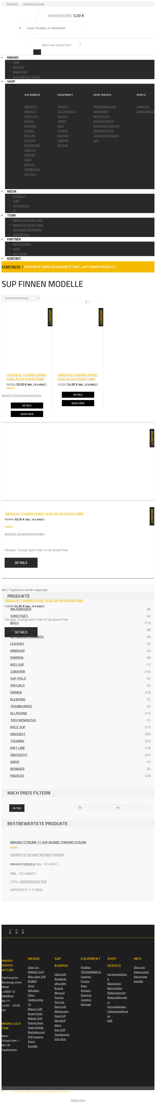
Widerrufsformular (106, 126)
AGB (95, 140)
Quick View (27, 414)
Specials (17, 685)
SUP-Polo (30, 174)
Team (13, 215)
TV (14, 211)
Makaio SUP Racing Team (35, 1020)
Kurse (16, 249)
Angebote (30, 111)
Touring (29, 131)
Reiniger (63, 145)
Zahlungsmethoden (106, 136)
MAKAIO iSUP (20, 72)
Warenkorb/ (66, 15)
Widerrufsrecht (103, 121)
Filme (16, 201)
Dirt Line (29, 136)
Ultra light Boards (27, 636)
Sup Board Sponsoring (27, 230)
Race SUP (29, 140)
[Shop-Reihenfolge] (21, 298)
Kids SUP (29, 165)
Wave (27, 160)
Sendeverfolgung (33, 4)
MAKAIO (8, 1091)
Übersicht (30, 107)
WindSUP (29, 155)
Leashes (63, 116)
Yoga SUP (30, 150)
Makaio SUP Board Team (27, 220)
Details (27, 405)
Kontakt (16, 258)
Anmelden (12, 4)
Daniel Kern (78, 1100)
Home (16, 62)
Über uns (18, 67)
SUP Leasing (20, 254)
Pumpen (62, 131)
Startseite (11, 266)
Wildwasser (32, 145)
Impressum (140, 977)
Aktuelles (19, 196)
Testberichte (21, 206)
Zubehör (63, 140)
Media (13, 191)
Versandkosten (103, 131)
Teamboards (32, 169)
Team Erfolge (21, 235)
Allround (30, 126)
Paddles (63, 107)
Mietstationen (22, 244)
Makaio (15, 57)
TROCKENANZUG (67, 111)
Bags (61, 126)
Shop (13, 81)
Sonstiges (19, 615)
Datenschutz (141, 972)
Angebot (17, 733)
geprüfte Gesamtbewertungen (22, 395)
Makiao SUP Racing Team (28, 225)
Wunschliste (101, 116)
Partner (16, 239)
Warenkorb (100, 111)
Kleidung (63, 136)
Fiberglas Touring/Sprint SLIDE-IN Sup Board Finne (44, 600)
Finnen (62, 121)
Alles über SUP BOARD (26, 77)
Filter (17, 808)
